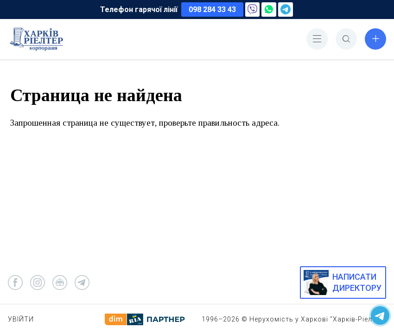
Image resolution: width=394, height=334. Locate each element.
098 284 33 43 (212, 9)
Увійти (21, 319)
